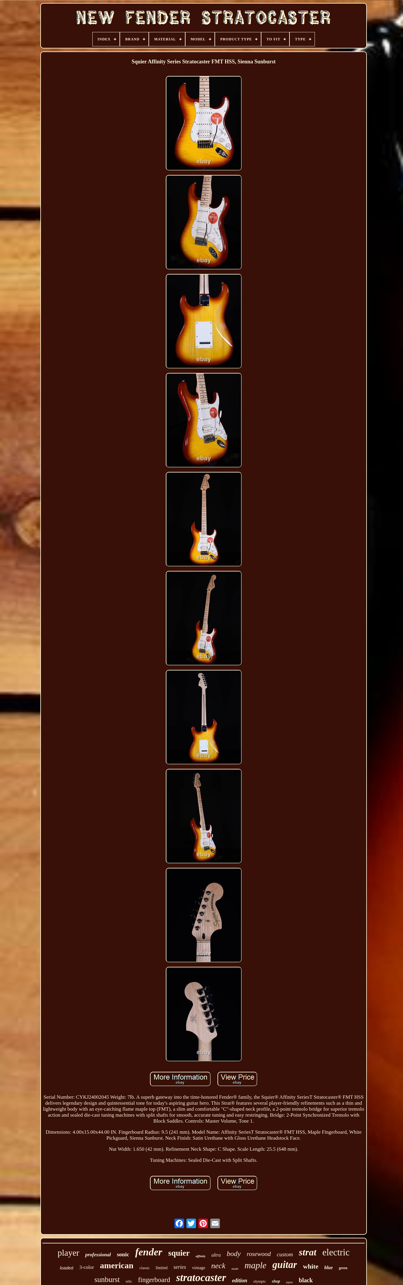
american (117, 1265)
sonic (123, 1254)
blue (328, 1267)
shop (276, 1281)
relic (129, 1281)
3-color (86, 1267)
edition (239, 1281)
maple (255, 1265)
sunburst (107, 1279)
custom (285, 1254)
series (180, 1267)
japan (289, 1282)
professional (98, 1254)
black (306, 1280)
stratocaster (201, 1278)
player (68, 1252)
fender (148, 1251)
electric (336, 1252)
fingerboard (154, 1280)
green (343, 1268)
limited (162, 1268)
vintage (198, 1267)
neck (218, 1265)
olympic (259, 1281)
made (235, 1268)
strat (307, 1252)
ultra (216, 1254)
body (234, 1253)
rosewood (259, 1253)
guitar (284, 1264)
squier (179, 1253)
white (310, 1266)
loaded (66, 1267)
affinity (201, 1256)
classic (145, 1268)
